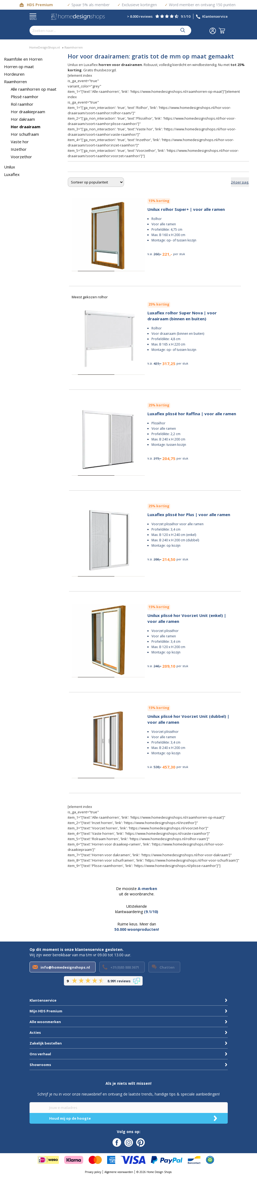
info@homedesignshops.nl (65, 967)
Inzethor (19, 149)
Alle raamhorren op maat (33, 89)
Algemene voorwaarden (118, 1172)
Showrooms (40, 1064)
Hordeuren (14, 74)
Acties (35, 1032)
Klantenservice (215, 16)
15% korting (159, 200)
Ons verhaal (40, 1054)
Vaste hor (20, 141)
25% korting (159, 304)
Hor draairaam (25, 126)
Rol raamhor (22, 104)
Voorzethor (21, 156)
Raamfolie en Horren (23, 59)
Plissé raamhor (24, 96)
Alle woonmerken (45, 1021)
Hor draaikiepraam (28, 111)
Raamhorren (15, 81)
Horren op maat (19, 66)
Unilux (9, 167)
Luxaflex (12, 174)
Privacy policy (93, 1172)
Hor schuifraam (25, 134)
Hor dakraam (23, 119)
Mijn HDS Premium (46, 1011)
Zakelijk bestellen (46, 1043)
